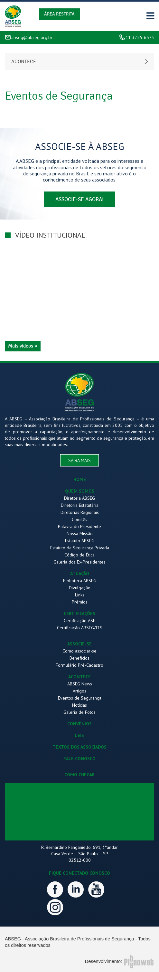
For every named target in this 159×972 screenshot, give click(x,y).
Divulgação (79, 588)
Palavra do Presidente (79, 526)
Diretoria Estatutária (79, 505)
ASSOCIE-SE (79, 644)
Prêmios (80, 602)
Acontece (23, 61)
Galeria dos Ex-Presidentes (79, 562)
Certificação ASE (79, 620)
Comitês (79, 519)
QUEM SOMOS (79, 491)
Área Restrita (59, 14)
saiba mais (79, 460)
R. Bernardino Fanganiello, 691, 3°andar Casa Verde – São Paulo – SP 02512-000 (79, 853)
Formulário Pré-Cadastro (79, 665)
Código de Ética (79, 555)
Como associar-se (79, 651)
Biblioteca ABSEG (79, 581)
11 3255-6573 (140, 37)
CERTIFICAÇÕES (79, 613)
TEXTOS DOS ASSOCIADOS (79, 747)
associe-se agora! (79, 199)
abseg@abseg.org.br (31, 37)
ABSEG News (79, 684)
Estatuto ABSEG (79, 541)
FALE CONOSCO (79, 758)
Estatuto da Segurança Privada (79, 548)
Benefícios (79, 658)
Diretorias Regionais (80, 512)
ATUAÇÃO (79, 573)
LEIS (79, 735)
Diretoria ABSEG (79, 498)
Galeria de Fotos (79, 712)
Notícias (79, 705)
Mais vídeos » (22, 346)
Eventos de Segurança (79, 698)
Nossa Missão (80, 533)
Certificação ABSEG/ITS (79, 628)
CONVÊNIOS (79, 724)
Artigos (79, 691)
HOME (79, 479)
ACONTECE (79, 677)
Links (79, 595)
